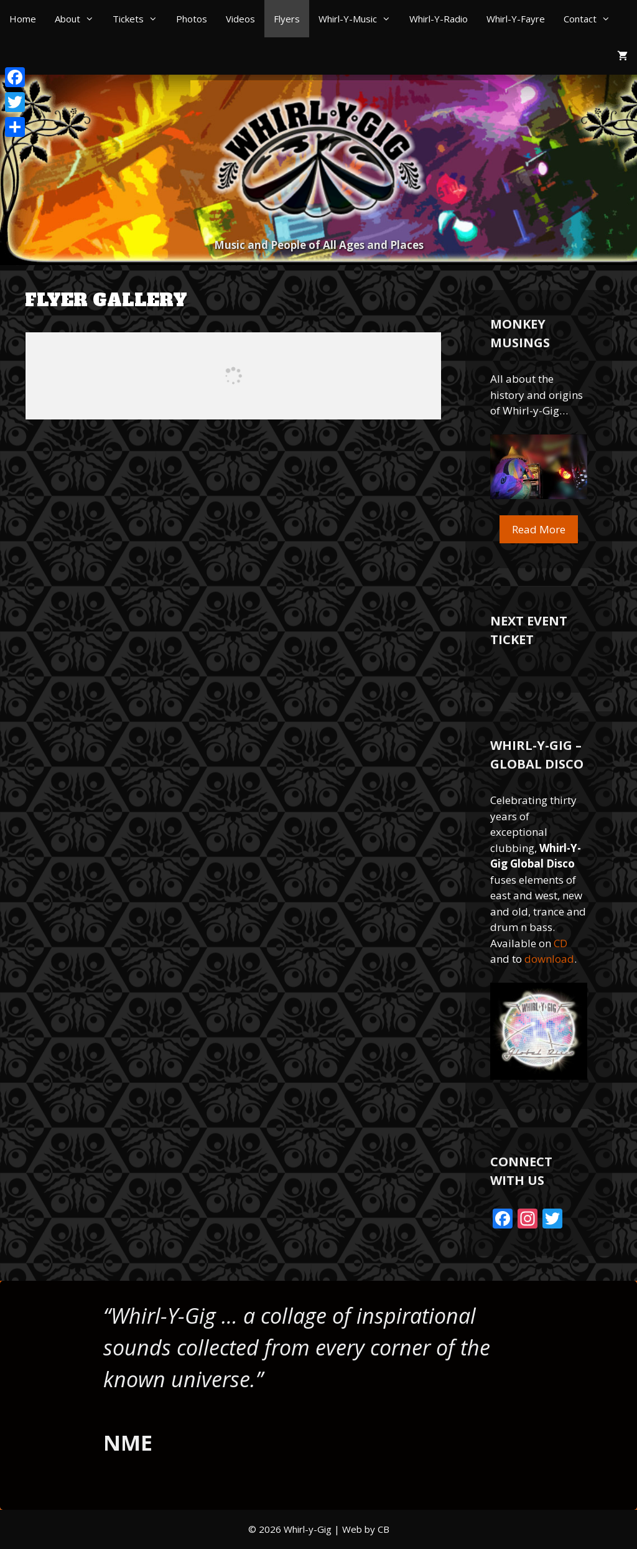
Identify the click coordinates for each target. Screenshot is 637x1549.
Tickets (140, 18)
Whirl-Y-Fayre (515, 18)
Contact (592, 18)
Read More (538, 529)
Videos (240, 18)
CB (383, 1529)
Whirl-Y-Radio (438, 18)
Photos (191, 18)
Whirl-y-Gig (308, 1529)
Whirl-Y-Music (359, 18)
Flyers (287, 18)
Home (22, 18)
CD (560, 943)
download (549, 959)
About (79, 18)
